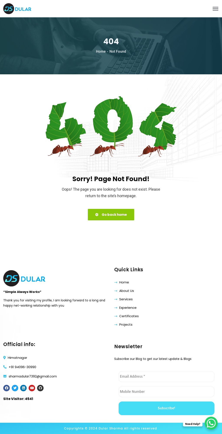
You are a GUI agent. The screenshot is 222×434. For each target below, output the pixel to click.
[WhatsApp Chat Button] (211, 423)
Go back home (111, 214)
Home (101, 51)
